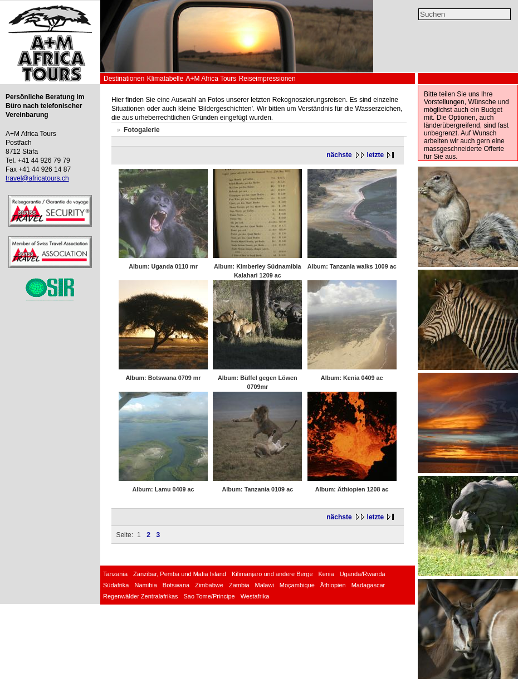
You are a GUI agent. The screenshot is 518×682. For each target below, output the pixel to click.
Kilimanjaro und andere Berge (272, 574)
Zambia (239, 585)
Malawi (264, 585)
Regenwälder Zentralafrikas (140, 596)
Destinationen (124, 78)
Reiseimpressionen (267, 78)
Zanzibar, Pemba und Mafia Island (179, 574)
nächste (338, 155)
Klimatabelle (165, 78)
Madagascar (368, 585)
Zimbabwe (209, 585)
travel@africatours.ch (37, 178)
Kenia (326, 574)
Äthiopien (333, 585)
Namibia (145, 585)
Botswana (176, 585)
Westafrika (255, 596)
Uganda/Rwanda (362, 574)
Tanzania (115, 574)
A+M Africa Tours (210, 78)
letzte (375, 155)
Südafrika (116, 585)
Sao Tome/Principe (209, 596)
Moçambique (297, 585)
